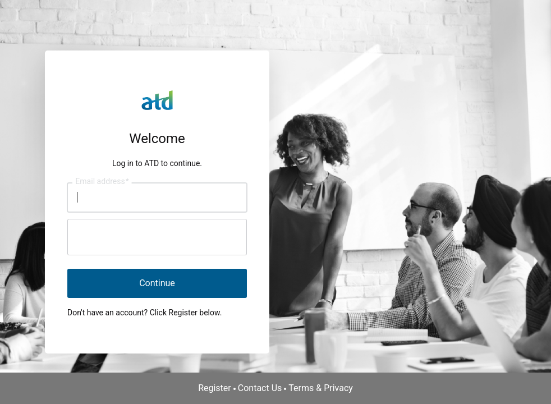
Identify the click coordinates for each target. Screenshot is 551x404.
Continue (157, 283)
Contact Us (260, 388)
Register (214, 388)
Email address (101, 181)
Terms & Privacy (320, 388)
